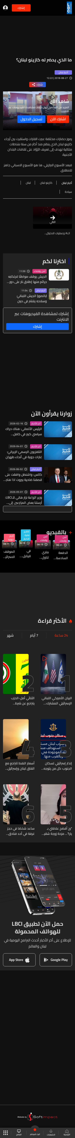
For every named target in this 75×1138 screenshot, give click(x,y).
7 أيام (34, 635)
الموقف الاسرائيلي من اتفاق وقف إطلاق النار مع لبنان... (8, 554)
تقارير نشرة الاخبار (26, 535)
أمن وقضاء (39, 271)
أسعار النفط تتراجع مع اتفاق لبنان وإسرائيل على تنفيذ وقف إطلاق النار (20, 766)
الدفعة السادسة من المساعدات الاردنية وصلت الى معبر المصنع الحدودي (60, 555)
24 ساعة (61, 635)
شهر (10, 635)
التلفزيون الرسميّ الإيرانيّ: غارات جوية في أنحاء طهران (24, 454)
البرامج (19, 1133)
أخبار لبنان (40, 290)
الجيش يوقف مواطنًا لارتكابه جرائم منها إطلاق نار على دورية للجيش (26, 279)
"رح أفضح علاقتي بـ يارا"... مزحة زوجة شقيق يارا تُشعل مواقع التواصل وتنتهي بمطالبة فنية (56, 831)
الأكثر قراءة (52, 621)
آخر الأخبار (36, 423)
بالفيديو (56, 532)
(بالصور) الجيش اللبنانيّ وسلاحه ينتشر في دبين (32, 298)
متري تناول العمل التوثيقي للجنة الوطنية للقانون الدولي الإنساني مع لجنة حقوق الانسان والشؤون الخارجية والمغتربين (42, 554)
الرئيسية (67, 1133)
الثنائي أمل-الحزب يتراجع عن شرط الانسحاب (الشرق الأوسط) (23, 700)
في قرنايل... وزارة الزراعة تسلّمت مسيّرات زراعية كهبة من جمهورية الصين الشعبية (25, 553)
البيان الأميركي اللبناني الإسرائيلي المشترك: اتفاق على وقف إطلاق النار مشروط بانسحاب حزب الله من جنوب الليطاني (56, 700)
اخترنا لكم (54, 261)
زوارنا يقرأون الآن (51, 413)
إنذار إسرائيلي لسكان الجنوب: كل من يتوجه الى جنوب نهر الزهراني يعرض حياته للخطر (57, 766)
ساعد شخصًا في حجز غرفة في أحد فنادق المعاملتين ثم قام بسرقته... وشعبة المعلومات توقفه (21, 831)
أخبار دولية (11, 537)
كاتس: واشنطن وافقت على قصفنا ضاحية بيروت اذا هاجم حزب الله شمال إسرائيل (22, 477)
